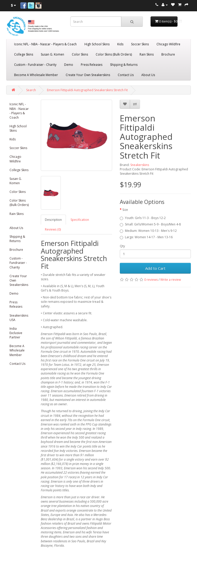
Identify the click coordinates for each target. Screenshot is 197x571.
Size (125, 209)
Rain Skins (147, 54)
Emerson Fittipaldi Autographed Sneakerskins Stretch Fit (87, 90)
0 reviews (151, 279)
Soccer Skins (140, 44)
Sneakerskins (139, 165)
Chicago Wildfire (168, 44)
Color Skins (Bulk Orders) (114, 54)
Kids (120, 44)
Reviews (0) (53, 229)
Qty (122, 246)
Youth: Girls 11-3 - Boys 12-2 (143, 218)
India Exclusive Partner (15, 332)
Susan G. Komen (52, 54)
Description (53, 219)
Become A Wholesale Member (36, 75)
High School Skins (97, 44)
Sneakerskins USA (18, 317)
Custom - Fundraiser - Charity (35, 65)
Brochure (168, 54)
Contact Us (126, 75)
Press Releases (91, 65)
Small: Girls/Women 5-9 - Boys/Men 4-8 (150, 224)
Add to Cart (155, 268)
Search (31, 90)
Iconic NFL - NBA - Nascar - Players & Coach (45, 44)
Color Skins (80, 54)
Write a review (170, 279)
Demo (68, 65)
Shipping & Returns (123, 65)
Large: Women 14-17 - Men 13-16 (146, 237)
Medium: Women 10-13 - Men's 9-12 (148, 231)
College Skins (23, 54)
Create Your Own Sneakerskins (88, 75)
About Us (148, 75)
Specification (80, 219)
